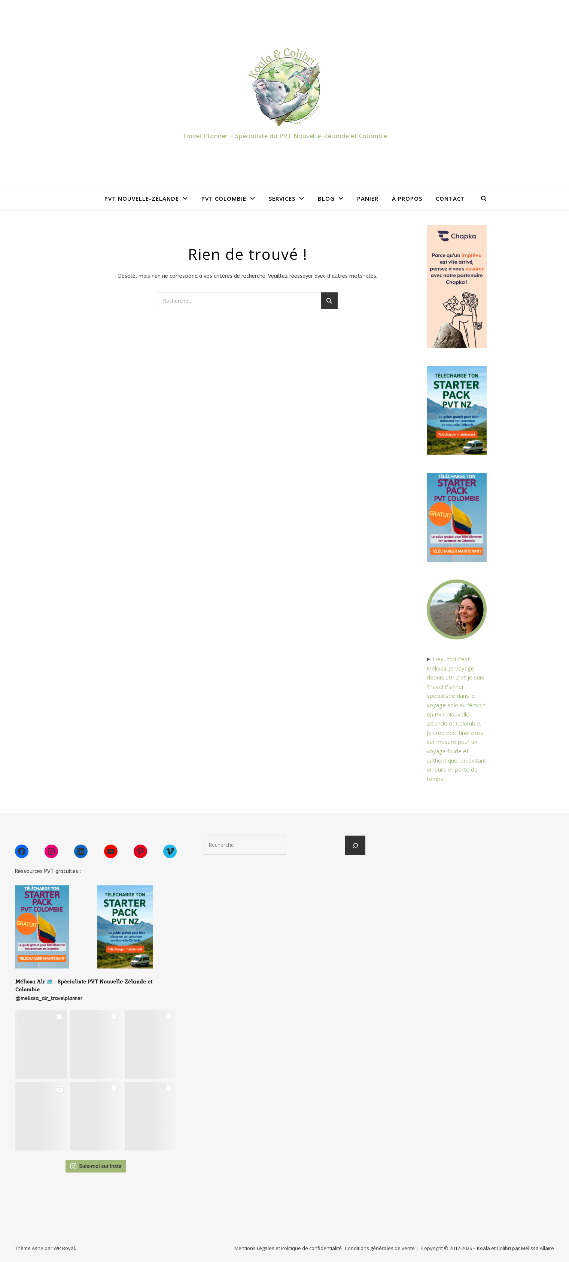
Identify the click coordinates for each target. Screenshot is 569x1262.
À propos (407, 198)
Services (282, 198)
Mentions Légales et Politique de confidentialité (288, 1248)
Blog (326, 198)
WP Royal (64, 1248)
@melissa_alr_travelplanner (48, 998)
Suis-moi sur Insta (96, 1166)
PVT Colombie (223, 198)
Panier (367, 198)
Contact (450, 198)
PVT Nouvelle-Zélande (141, 198)
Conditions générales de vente (380, 1248)
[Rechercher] (355, 846)
